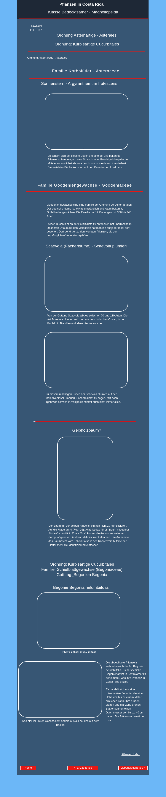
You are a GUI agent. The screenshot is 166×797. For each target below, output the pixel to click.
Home (28, 767)
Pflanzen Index (130, 754)
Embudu (70, 398)
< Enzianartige (83, 767)
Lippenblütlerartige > (133, 767)
